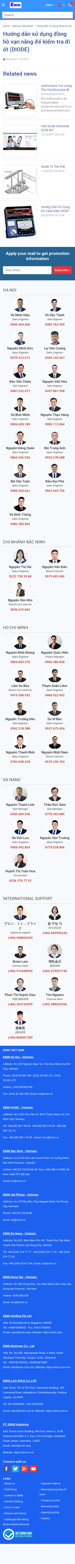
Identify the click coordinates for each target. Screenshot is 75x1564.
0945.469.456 (20, 324)
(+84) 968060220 (20, 938)
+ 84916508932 (18, 1327)
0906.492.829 (20, 847)
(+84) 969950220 (54, 933)
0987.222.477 (20, 391)
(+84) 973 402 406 (19, 1174)
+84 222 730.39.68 (22, 1169)
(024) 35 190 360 (19, 1093)
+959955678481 (38, 1362)
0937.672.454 (55, 728)
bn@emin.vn (18, 1181)
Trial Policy (10, 1489)
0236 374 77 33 (20, 880)
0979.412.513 (20, 358)
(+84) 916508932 (20, 971)
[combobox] (35, 15)
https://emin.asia (52, 1332)
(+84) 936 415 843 (55, 1169)
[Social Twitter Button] (15, 1468)
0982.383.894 (20, 524)
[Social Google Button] (24, 1468)
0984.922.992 (55, 695)
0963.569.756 (55, 491)
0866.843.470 (20, 662)
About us (9, 1483)
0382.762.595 (55, 324)
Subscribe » (62, 270)
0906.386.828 (55, 662)
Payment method (50, 1483)
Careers (45, 1518)
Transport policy (50, 1500)
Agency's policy (49, 1512)
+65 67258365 (42, 1327)
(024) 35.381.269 (21, 1075)
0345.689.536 (20, 814)
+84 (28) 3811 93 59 (43, 1125)
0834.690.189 (20, 424)
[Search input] (35, 15)
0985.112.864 (55, 424)
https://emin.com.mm (58, 1367)
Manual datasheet (23, 26)
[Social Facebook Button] (6, 1468)
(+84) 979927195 (54, 971)
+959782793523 (17, 1362)
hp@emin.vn (18, 1219)
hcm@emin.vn (50, 1137)
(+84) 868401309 (20, 1037)
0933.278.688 (55, 457)
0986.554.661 (20, 491)
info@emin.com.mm (22, 1367)
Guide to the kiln (53, 166)
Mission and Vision (15, 1513)
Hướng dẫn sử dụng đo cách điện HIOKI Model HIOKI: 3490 (55, 211)
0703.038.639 (20, 762)
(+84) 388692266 (54, 1004)
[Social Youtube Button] (33, 1468)
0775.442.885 (55, 814)
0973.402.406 (55, 576)
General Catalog (13, 1501)
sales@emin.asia (21, 1332)
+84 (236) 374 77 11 (19, 1251)
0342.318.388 (20, 728)
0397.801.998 (55, 391)
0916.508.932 (20, 695)
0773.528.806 (55, 847)
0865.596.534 (20, 457)
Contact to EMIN (13, 1495)
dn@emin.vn (49, 1263)
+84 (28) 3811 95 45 (20, 1137)
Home (6, 26)
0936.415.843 (20, 609)
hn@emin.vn (45, 1093)
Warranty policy (49, 1506)
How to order (12, 1507)
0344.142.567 (55, 358)
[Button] (3, 5)
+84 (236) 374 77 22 (45, 1251)
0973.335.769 (55, 762)
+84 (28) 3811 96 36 (19, 1125)
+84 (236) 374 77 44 (20, 1263)
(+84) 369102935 (20, 1004)
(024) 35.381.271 (43, 1075)
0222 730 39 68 (20, 576)
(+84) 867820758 (22, 1087)
